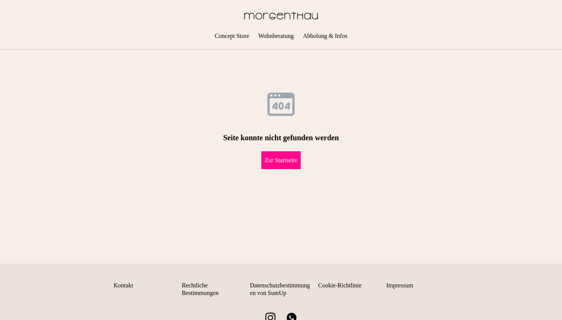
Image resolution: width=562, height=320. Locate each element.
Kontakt (123, 285)
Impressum (399, 285)
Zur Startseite (281, 160)
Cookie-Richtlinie (340, 285)
